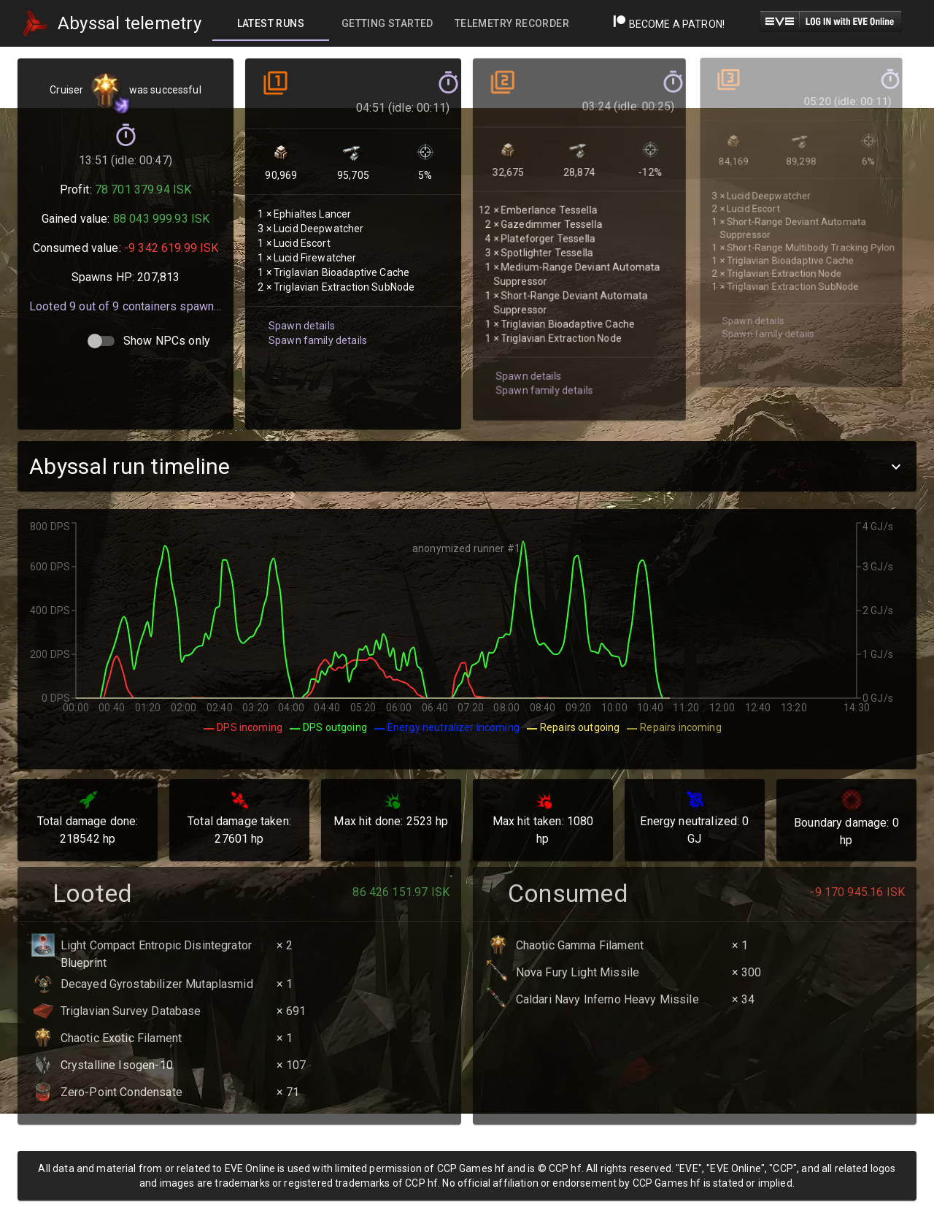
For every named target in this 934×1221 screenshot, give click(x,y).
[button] (467, 466)
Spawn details (300, 308)
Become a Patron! (669, 24)
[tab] (270, 23)
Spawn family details (315, 322)
